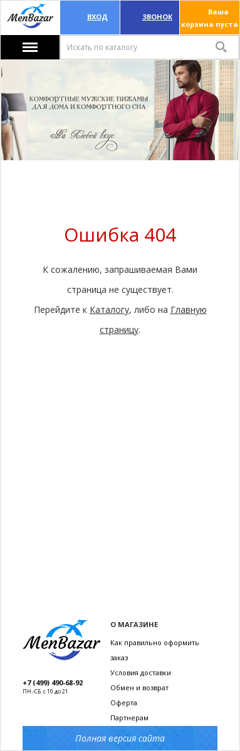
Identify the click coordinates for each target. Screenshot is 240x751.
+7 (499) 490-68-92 (53, 682)
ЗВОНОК (157, 16)
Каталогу (109, 309)
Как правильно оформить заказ (154, 650)
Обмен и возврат (139, 687)
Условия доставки (140, 672)
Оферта (123, 702)
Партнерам (129, 717)
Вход (97, 16)
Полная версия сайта (120, 738)
